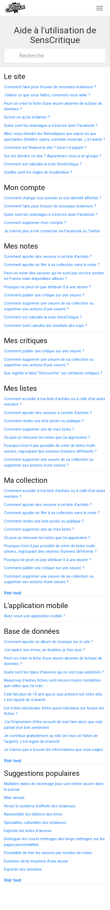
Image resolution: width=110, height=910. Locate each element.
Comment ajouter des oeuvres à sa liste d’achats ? (48, 256)
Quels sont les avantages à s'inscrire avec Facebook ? (50, 125)
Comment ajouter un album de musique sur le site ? (48, 641)
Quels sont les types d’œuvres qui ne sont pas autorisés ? (54, 672)
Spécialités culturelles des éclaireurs (35, 822)
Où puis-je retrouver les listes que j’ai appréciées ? (47, 437)
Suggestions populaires (42, 773)
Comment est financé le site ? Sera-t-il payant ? (45, 147)
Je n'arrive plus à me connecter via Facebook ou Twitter (52, 231)
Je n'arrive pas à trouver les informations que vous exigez (53, 749)
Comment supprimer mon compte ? (35, 222)
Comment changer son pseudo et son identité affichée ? (52, 198)
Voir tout (12, 592)
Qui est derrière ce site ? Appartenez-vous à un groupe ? (52, 156)
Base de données (31, 631)
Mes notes (21, 246)
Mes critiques (25, 340)
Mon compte (24, 187)
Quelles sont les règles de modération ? (38, 172)
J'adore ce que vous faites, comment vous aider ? (47, 95)
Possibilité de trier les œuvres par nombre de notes (48, 852)
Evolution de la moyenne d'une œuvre (36, 861)
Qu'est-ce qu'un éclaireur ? (27, 117)
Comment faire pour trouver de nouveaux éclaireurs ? (50, 87)
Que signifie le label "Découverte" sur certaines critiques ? (53, 373)
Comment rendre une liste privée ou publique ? (44, 421)
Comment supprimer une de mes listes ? (39, 429)
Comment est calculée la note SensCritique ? (43, 164)
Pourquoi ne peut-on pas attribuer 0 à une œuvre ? (47, 287)
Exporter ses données (23, 869)
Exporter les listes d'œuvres (28, 830)
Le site (14, 76)
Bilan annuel (14, 797)
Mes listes (20, 388)
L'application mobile (36, 605)
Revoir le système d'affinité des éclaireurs (39, 806)
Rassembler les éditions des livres (33, 814)
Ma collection (25, 480)
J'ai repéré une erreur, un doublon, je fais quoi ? (44, 649)
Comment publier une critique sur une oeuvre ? (44, 295)
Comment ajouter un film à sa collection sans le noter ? (52, 264)
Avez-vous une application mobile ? (34, 616)
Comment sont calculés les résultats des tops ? (45, 325)
